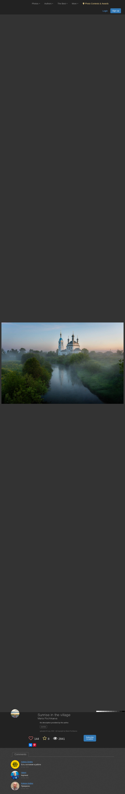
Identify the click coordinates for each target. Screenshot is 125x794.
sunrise (43, 727)
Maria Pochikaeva (47, 719)
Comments (20, 754)
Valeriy (23, 773)
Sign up (115, 11)
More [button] (75, 4)
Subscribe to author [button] (90, 738)
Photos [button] (36, 4)
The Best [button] (62, 4)
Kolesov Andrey (27, 783)
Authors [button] (48, 4)
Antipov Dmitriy (27, 762)
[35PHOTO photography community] (16, 3)
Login (105, 11)
